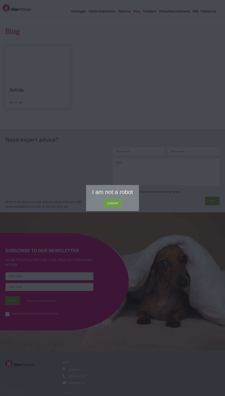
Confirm (112, 203)
